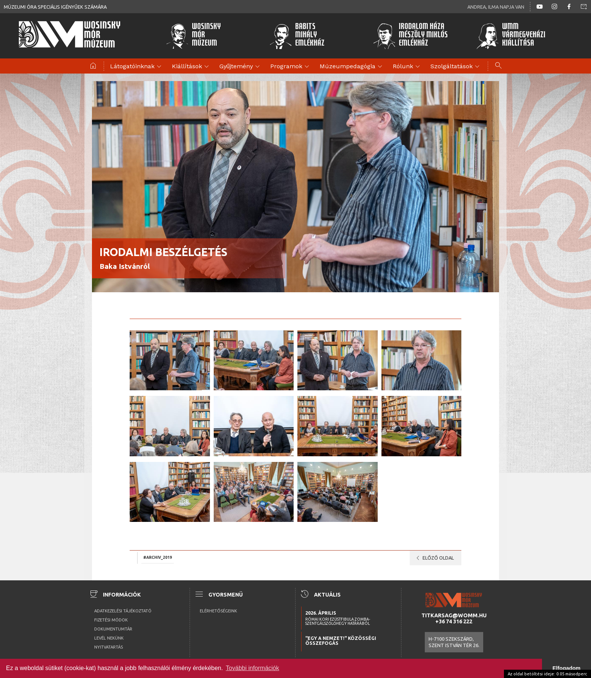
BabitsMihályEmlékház (297, 36)
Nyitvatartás (108, 647)
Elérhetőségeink (218, 611)
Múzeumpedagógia (352, 66)
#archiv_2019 (157, 557)
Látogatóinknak (137, 66)
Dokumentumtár (113, 629)
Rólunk (407, 66)
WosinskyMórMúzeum (193, 36)
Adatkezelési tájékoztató (123, 611)
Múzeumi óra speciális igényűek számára (55, 6)
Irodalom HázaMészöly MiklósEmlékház (410, 36)
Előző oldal (433, 558)
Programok (290, 66)
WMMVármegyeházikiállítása (510, 36)
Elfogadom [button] (566, 668)
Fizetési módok (111, 620)
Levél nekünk (109, 638)
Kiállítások (191, 66)
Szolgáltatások (456, 66)
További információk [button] (252, 668)
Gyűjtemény (240, 66)
